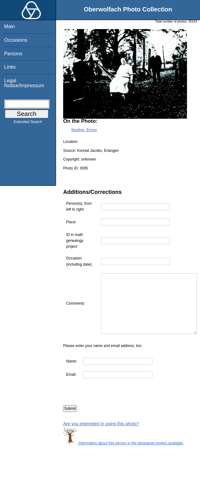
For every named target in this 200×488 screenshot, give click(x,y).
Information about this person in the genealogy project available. (123, 455)
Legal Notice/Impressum (24, 83)
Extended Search (28, 123)
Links (9, 67)
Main (9, 26)
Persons (13, 53)
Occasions (15, 40)
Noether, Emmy (84, 130)
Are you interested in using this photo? (101, 435)
